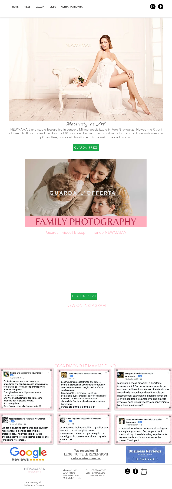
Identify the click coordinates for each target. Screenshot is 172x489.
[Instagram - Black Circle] (153, 6)
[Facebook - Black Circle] (160, 6)
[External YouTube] (83, 263)
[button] (144, 471)
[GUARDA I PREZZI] (86, 147)
